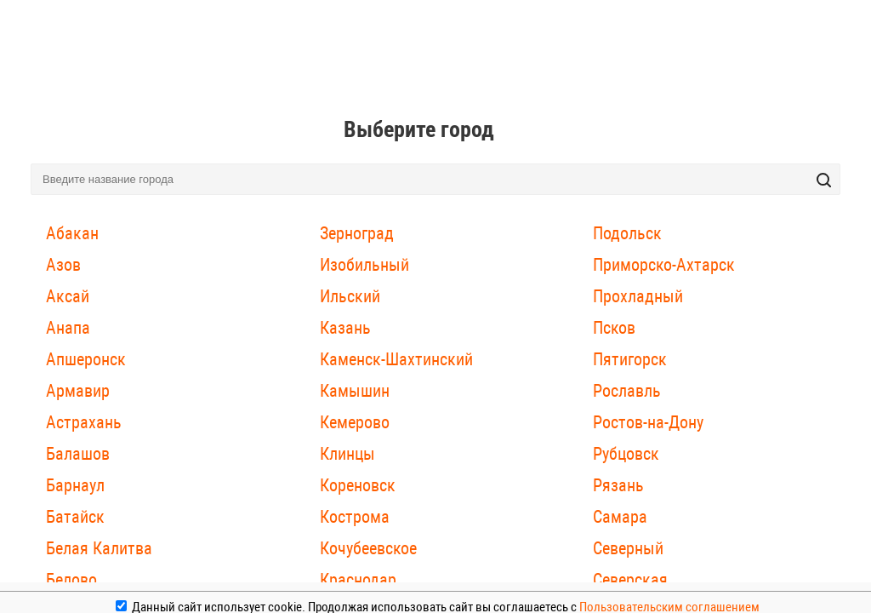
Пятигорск (630, 359)
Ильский (350, 296)
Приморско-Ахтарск (664, 265)
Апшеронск (86, 359)
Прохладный (638, 296)
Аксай (67, 296)
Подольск (627, 233)
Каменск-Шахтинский (396, 359)
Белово (71, 580)
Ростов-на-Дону (648, 422)
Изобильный (364, 265)
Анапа (68, 328)
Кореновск (358, 485)
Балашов (78, 454)
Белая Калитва (99, 548)
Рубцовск (626, 454)
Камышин (355, 391)
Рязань (618, 485)
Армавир (78, 391)
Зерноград (357, 233)
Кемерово (355, 422)
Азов (63, 265)
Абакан (72, 233)
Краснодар (358, 580)
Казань (345, 328)
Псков (614, 328)
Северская (630, 580)
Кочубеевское (368, 548)
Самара (620, 517)
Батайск (75, 517)
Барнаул (75, 485)
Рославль (627, 391)
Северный (628, 548)
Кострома (355, 517)
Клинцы (347, 454)
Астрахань (84, 422)
